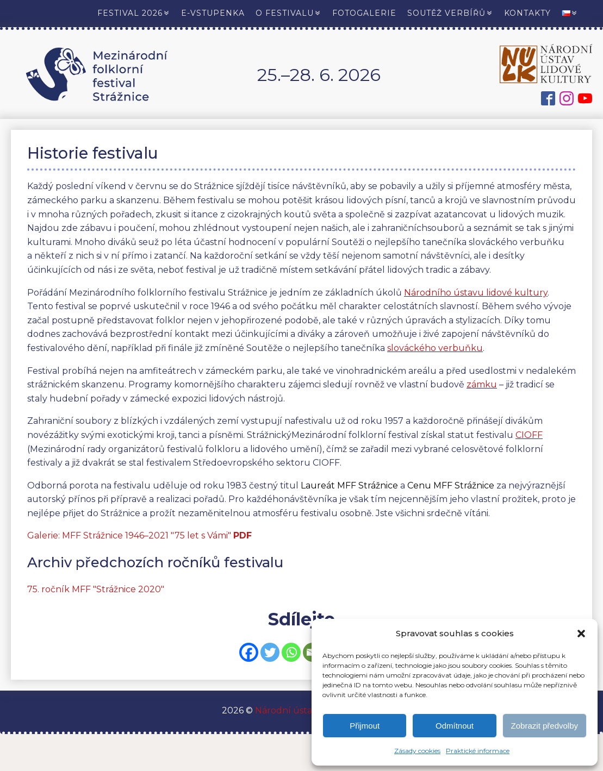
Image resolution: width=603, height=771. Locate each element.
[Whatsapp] (291, 652)
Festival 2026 (133, 13)
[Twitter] (269, 652)
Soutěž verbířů (450, 13)
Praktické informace (477, 751)
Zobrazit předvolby (544, 725)
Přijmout (365, 725)
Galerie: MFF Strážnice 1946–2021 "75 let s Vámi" (139, 535)
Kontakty (527, 13)
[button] (581, 633)
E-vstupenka (213, 13)
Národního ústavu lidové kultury (476, 292)
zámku (482, 384)
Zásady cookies (417, 751)
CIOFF (529, 435)
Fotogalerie (364, 13)
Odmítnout (455, 725)
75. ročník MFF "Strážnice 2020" (95, 589)
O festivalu (288, 13)
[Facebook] (248, 652)
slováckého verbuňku (435, 348)
